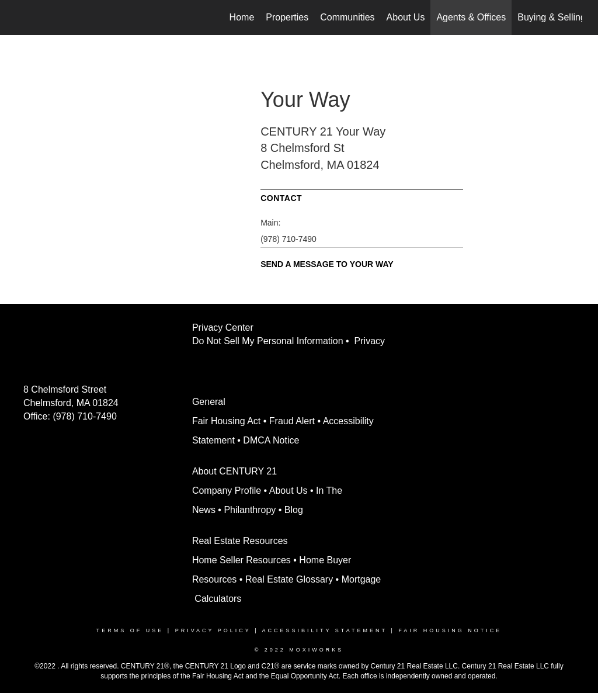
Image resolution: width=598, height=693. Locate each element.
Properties (287, 17)
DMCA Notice (271, 440)
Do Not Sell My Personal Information (267, 341)
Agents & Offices (471, 17)
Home (242, 17)
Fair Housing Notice (450, 630)
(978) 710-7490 (288, 239)
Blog (293, 510)
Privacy (372, 341)
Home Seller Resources (241, 560)
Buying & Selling (551, 17)
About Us (406, 17)
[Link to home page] (22, 17)
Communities (347, 17)
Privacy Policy (213, 630)
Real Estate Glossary (289, 579)
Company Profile (226, 491)
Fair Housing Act (226, 421)
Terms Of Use (130, 630)
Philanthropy (250, 510)
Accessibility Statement (324, 630)
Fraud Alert (292, 421)
